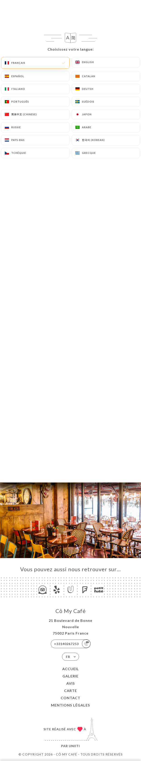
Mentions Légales (70, 705)
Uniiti (74, 746)
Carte (70, 690)
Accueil (70, 669)
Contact (70, 698)
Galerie (70, 676)
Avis (70, 683)
